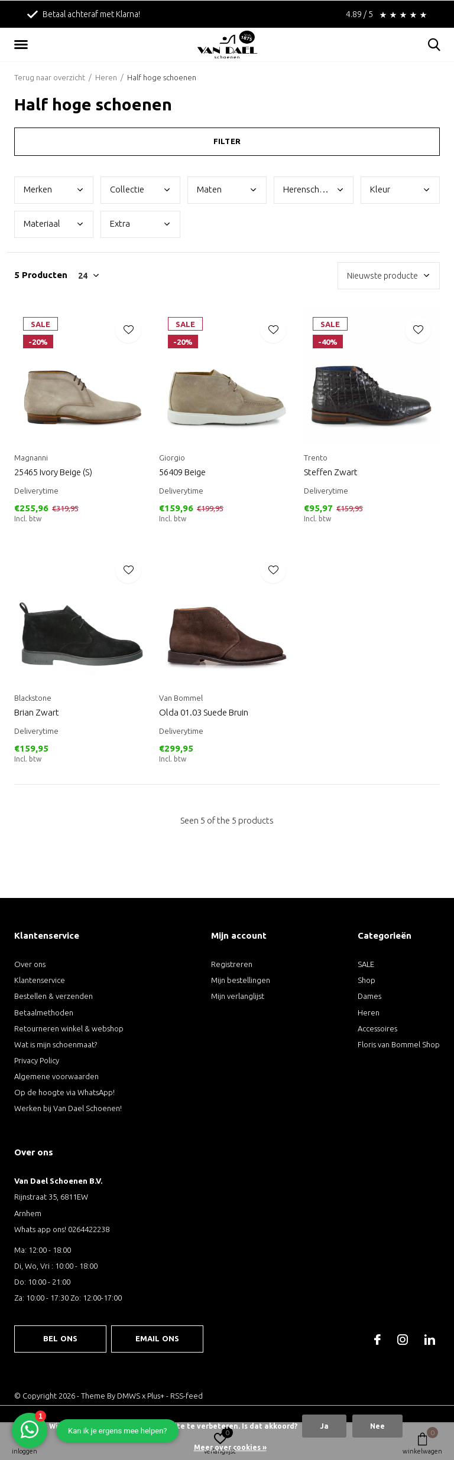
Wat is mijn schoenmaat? (55, 1044)
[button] (23, 45)
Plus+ (155, 1396)
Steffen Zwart (331, 472)
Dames (369, 996)
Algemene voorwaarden (56, 1076)
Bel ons (60, 1338)
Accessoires (377, 1028)
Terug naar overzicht (49, 77)
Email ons (157, 1338)
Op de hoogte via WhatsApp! (64, 1092)
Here (313, 189)
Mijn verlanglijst (237, 996)
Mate (209, 189)
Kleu (380, 189)
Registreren (231, 964)
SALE (366, 964)
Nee (377, 1426)
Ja (324, 1426)
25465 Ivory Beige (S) (53, 472)
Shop (366, 980)
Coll (127, 189)
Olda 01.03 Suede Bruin (203, 712)
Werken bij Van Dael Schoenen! (68, 1108)
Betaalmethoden (43, 1012)
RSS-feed (186, 1396)
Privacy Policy (36, 1060)
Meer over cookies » (230, 1447)
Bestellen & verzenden (53, 996)
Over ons (30, 964)
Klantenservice (39, 980)
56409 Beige (182, 472)
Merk (38, 189)
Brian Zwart (36, 712)
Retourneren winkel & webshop (69, 1028)
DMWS (128, 1396)
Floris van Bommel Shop (399, 1044)
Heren (106, 77)
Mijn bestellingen (240, 980)
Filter (227, 141)
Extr (120, 223)
